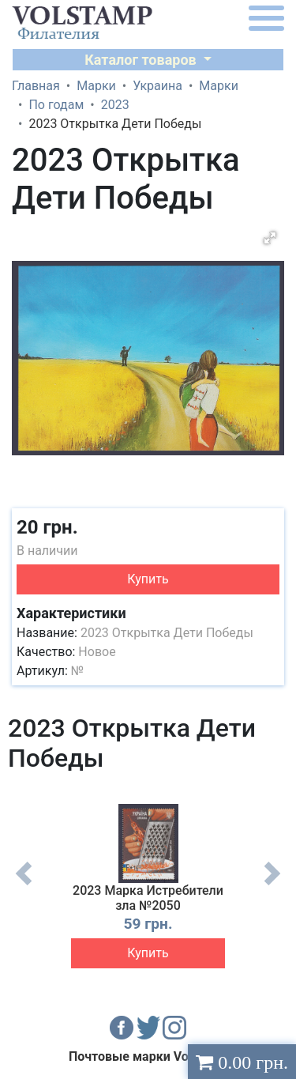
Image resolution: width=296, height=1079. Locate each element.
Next (272, 885)
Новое (96, 651)
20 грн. (47, 527)
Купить (147, 579)
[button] (270, 238)
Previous (24, 885)
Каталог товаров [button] (142, 59)
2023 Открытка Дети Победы (167, 632)
